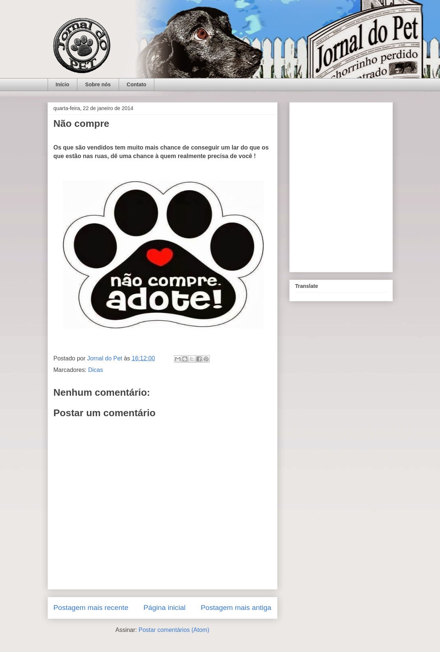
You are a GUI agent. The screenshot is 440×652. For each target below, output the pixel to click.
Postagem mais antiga (236, 607)
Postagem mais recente (91, 607)
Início (63, 84)
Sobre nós (97, 84)
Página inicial (165, 607)
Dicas (95, 370)
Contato (137, 84)
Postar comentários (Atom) (173, 630)
